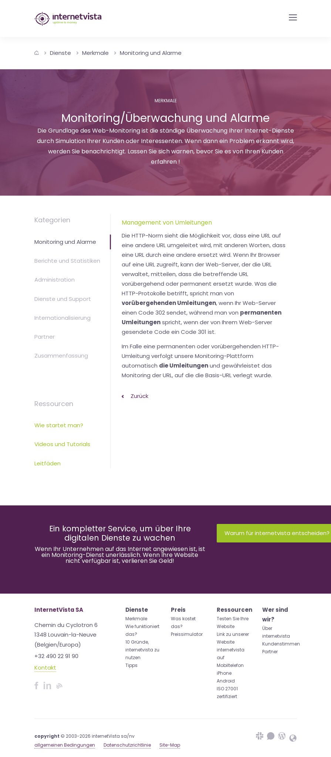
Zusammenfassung (61, 355)
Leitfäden (47, 463)
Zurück (135, 396)
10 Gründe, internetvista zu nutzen (142, 650)
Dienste (60, 53)
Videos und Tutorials (62, 444)
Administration (54, 279)
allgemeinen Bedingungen (64, 745)
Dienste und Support (62, 299)
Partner (44, 337)
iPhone (224, 673)
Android (226, 681)
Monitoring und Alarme (151, 53)
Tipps (131, 665)
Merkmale (95, 53)
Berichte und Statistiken (67, 261)
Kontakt (45, 667)
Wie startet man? (58, 425)
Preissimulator (187, 634)
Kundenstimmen (281, 644)
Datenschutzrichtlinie (127, 745)
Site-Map (169, 745)
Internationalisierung (62, 318)
